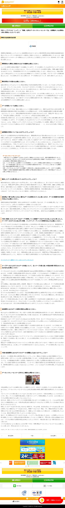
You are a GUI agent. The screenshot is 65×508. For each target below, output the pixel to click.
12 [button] (25, 466)
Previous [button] (1, 463)
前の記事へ (11, 435)
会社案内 (16, 501)
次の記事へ (53, 435)
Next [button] (64, 463)
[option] (19, 463)
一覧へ (32, 435)
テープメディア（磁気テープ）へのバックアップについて (17, 260)
